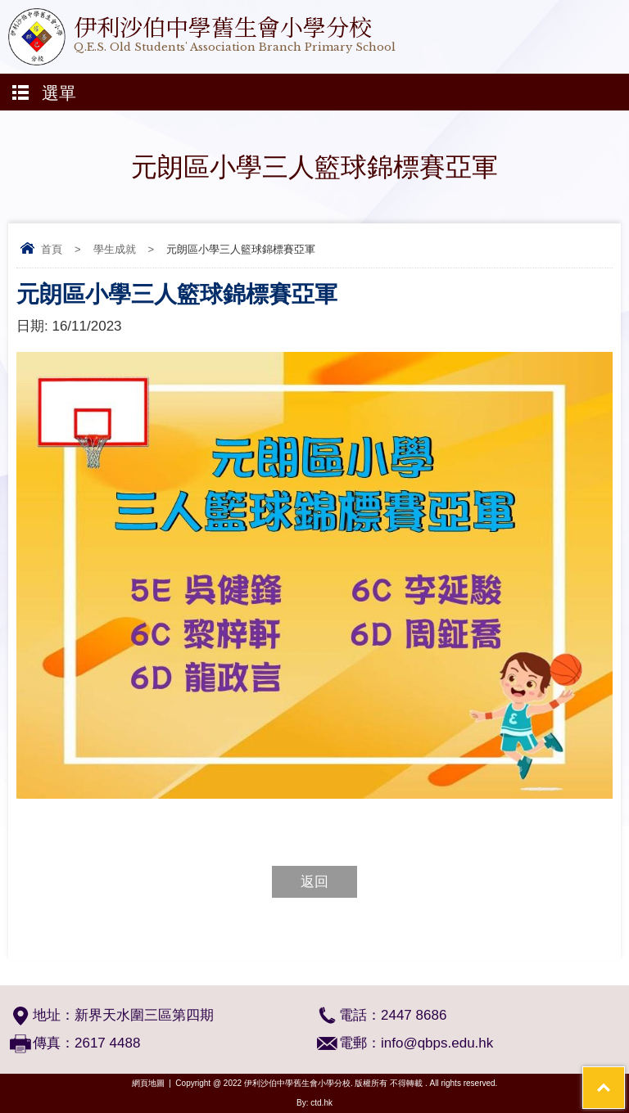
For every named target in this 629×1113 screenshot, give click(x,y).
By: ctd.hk (314, 1102)
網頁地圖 (148, 1083)
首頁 (51, 249)
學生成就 (114, 249)
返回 (314, 882)
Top (624, 1076)
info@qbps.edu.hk (437, 1043)
